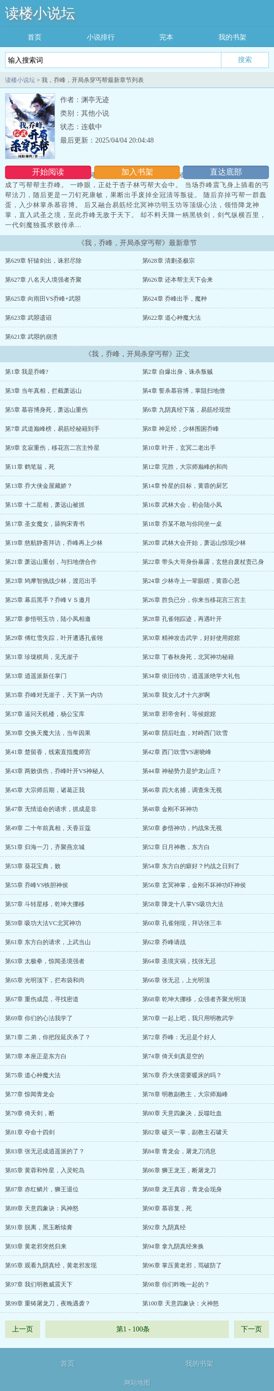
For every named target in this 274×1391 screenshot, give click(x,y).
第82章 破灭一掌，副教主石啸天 (185, 1132)
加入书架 (137, 172)
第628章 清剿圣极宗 (168, 260)
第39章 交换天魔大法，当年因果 (48, 733)
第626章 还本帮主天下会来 (177, 279)
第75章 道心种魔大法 (33, 1075)
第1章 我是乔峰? (26, 371)
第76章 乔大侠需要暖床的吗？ (182, 1075)
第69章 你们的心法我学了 (39, 1018)
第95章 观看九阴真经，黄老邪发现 (51, 1265)
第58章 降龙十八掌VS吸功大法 (182, 904)
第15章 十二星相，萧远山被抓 (45, 504)
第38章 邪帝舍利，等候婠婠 (179, 714)
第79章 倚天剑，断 (30, 1113)
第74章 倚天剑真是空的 (173, 1056)
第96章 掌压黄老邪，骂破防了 (182, 1265)
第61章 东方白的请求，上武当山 (48, 942)
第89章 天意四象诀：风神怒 (42, 1208)
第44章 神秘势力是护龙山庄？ (182, 771)
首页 (35, 37)
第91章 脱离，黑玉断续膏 (39, 1227)
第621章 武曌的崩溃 (31, 336)
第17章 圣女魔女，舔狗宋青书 (45, 523)
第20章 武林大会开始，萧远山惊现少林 (194, 542)
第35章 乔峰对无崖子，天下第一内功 (54, 695)
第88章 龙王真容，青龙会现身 (182, 1189)
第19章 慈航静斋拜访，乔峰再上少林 (54, 542)
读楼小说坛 (40, 13)
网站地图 (137, 1382)
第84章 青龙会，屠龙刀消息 (179, 1151)
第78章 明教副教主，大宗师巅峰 (185, 1094)
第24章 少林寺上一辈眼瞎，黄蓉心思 (191, 580)
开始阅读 (48, 172)
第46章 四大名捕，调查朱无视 (182, 790)
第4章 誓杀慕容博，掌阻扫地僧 (183, 390)
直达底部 (226, 172)
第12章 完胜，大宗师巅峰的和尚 (185, 466)
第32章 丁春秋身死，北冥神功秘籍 (188, 656)
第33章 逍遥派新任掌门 (36, 675)
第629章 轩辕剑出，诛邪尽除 (43, 260)
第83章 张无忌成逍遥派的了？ (45, 1151)
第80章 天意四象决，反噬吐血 (182, 1113)
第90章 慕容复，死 (167, 1208)
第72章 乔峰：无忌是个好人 (179, 1037)
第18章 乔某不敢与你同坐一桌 (182, 523)
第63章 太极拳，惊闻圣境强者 (45, 961)
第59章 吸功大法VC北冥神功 (43, 923)
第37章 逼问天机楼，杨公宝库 (45, 714)
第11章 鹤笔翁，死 (30, 466)
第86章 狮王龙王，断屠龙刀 (179, 1170)
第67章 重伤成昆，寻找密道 (42, 999)
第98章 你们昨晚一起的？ (176, 1284)
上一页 (22, 1329)
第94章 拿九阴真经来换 (173, 1246)
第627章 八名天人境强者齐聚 (43, 279)
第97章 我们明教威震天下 (39, 1284)
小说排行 (101, 37)
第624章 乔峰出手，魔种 (174, 298)
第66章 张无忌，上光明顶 (176, 980)
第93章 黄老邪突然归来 (36, 1246)
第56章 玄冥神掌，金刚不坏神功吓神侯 (194, 885)
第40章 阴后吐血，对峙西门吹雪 (185, 733)
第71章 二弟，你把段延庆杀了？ (48, 1037)
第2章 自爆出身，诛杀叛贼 (177, 371)
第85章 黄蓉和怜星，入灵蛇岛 (45, 1170)
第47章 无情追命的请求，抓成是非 (51, 809)
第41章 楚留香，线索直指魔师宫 (48, 752)
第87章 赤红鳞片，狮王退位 (42, 1189)
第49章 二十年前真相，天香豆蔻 (48, 828)
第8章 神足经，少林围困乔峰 (180, 428)
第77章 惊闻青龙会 (30, 1094)
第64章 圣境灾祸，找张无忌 (179, 961)
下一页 (251, 1329)
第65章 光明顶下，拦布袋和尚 (45, 980)
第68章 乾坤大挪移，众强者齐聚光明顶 (194, 999)
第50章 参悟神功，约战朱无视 (182, 828)
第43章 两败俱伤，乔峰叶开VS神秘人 (54, 771)
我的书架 (232, 37)
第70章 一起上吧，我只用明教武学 (188, 1018)
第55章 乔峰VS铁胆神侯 (36, 885)
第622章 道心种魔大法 (171, 317)
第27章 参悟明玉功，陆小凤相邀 (48, 618)
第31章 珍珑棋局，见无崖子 (42, 656)
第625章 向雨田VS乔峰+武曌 (43, 298)
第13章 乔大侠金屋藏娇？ (39, 485)
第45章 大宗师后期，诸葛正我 (45, 790)
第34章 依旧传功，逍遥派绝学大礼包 (191, 675)
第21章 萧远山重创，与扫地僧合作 (51, 561)
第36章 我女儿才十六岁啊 (176, 695)
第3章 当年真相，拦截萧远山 (43, 390)
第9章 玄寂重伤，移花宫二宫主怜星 (52, 447)
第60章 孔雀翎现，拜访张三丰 (182, 923)
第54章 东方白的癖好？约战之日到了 (191, 866)
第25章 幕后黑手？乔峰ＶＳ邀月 (48, 599)
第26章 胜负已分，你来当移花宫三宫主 (194, 599)
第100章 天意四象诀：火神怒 (180, 1303)
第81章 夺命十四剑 (30, 1132)
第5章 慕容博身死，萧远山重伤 (46, 409)
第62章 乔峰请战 (164, 942)
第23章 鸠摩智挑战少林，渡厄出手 (51, 580)
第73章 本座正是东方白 (36, 1056)
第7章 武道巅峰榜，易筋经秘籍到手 (52, 428)
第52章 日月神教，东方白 (176, 847)
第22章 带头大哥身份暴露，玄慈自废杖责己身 (203, 561)
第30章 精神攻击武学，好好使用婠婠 (191, 637)
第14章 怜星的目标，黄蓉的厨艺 (185, 485)
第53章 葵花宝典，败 (33, 866)
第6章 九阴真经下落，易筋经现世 (186, 409)
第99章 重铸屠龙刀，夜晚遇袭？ (48, 1303)
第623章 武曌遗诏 (28, 317)
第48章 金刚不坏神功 (170, 809)
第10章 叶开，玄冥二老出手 (179, 447)
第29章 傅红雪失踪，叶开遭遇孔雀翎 (54, 637)
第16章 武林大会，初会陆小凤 (182, 504)
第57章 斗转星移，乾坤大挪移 (45, 904)
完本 (166, 37)
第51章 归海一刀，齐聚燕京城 (45, 847)
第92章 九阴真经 (164, 1227)
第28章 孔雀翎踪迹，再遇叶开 (182, 618)
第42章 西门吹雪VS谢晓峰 (176, 752)
